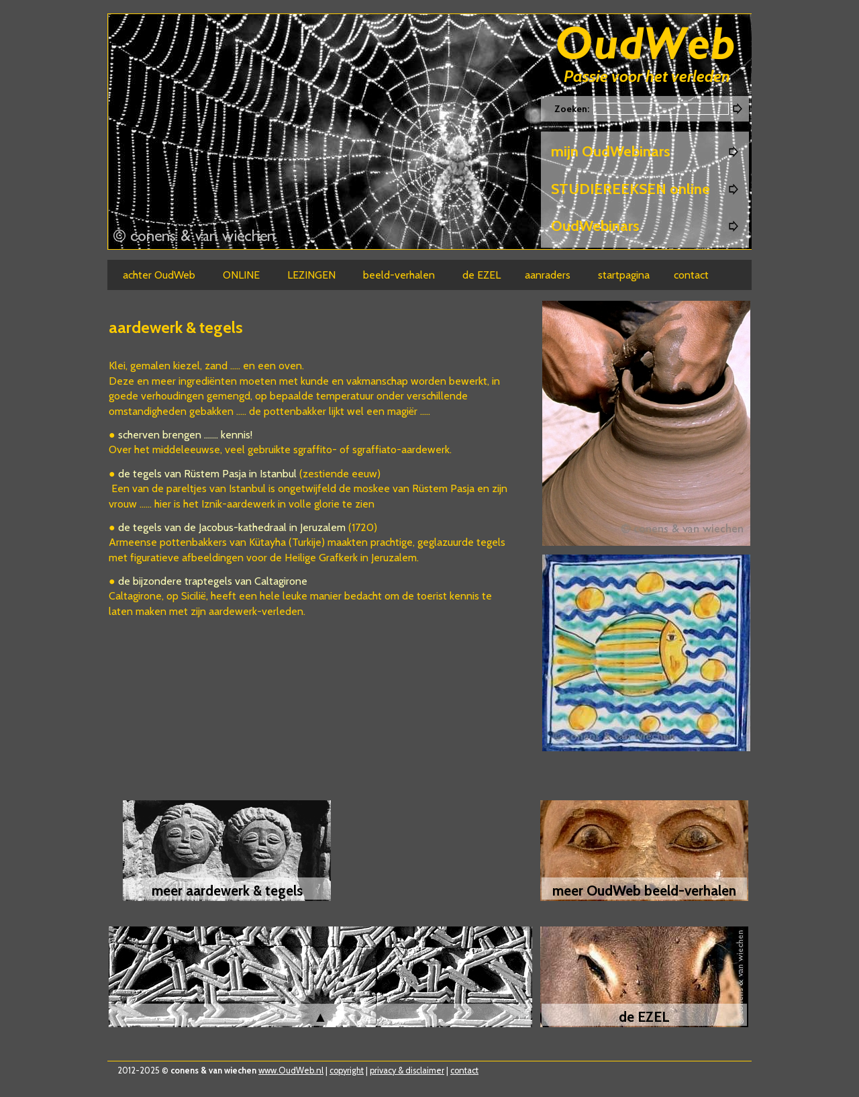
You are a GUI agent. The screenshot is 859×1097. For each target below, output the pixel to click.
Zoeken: (572, 109)
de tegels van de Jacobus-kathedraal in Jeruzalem (232, 527)
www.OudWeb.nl (290, 1070)
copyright (347, 1070)
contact (464, 1070)
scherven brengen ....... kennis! (185, 434)
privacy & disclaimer (407, 1070)
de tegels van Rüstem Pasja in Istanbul (208, 473)
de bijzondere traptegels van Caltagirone (212, 581)
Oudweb (645, 45)
